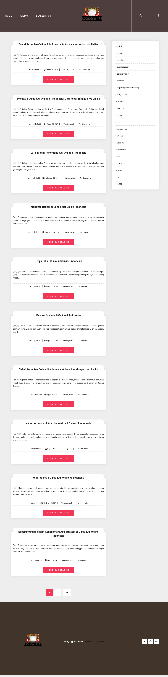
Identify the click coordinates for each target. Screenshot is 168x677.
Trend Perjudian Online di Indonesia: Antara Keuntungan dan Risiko (58, 44)
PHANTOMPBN (95, 643)
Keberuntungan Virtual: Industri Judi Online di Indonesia (58, 425)
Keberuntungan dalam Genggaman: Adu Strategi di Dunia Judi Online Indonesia (58, 536)
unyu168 (119, 135)
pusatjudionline (122, 94)
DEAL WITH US (43, 15)
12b (117, 177)
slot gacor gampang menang (127, 87)
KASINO (24, 15)
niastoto (119, 122)
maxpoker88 (121, 149)
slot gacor (120, 53)
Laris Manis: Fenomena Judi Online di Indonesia (58, 153)
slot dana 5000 (122, 163)
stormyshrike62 (35, 69)
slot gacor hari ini (123, 73)
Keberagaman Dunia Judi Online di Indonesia (58, 479)
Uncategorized (68, 70)
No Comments (84, 69)
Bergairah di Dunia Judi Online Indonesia (58, 262)
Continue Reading (58, 79)
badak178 (120, 108)
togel (118, 156)
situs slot (120, 60)
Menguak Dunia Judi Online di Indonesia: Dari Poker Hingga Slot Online (58, 99)
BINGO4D (119, 170)
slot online (120, 80)
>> (66, 594)
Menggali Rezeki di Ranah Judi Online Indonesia (58, 207)
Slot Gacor (120, 101)
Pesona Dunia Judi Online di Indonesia (58, 316)
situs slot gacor (122, 66)
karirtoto (119, 46)
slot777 (119, 184)
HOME (8, 15)
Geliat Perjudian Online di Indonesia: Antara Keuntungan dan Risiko (58, 371)
